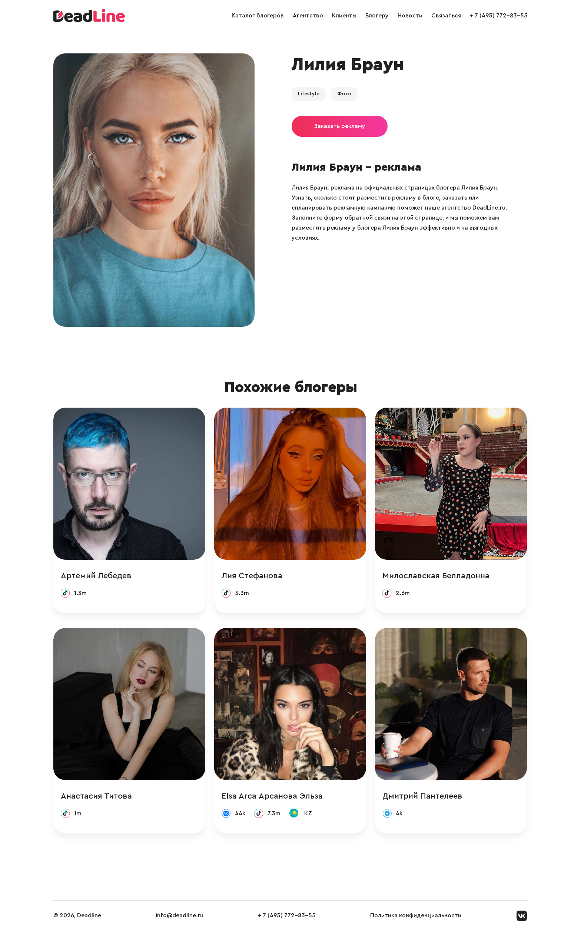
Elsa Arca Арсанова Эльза (272, 796)
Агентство (308, 16)
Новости (410, 16)
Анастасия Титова (96, 796)
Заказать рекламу (339, 126)
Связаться (446, 16)
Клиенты (344, 16)
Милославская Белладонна (435, 576)
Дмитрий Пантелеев (422, 796)
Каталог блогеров (258, 16)
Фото (344, 93)
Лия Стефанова (252, 576)
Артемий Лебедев (96, 576)
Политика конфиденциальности (415, 915)
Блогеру (377, 16)
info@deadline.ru (179, 915)
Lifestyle (308, 93)
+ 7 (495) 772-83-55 (499, 16)
